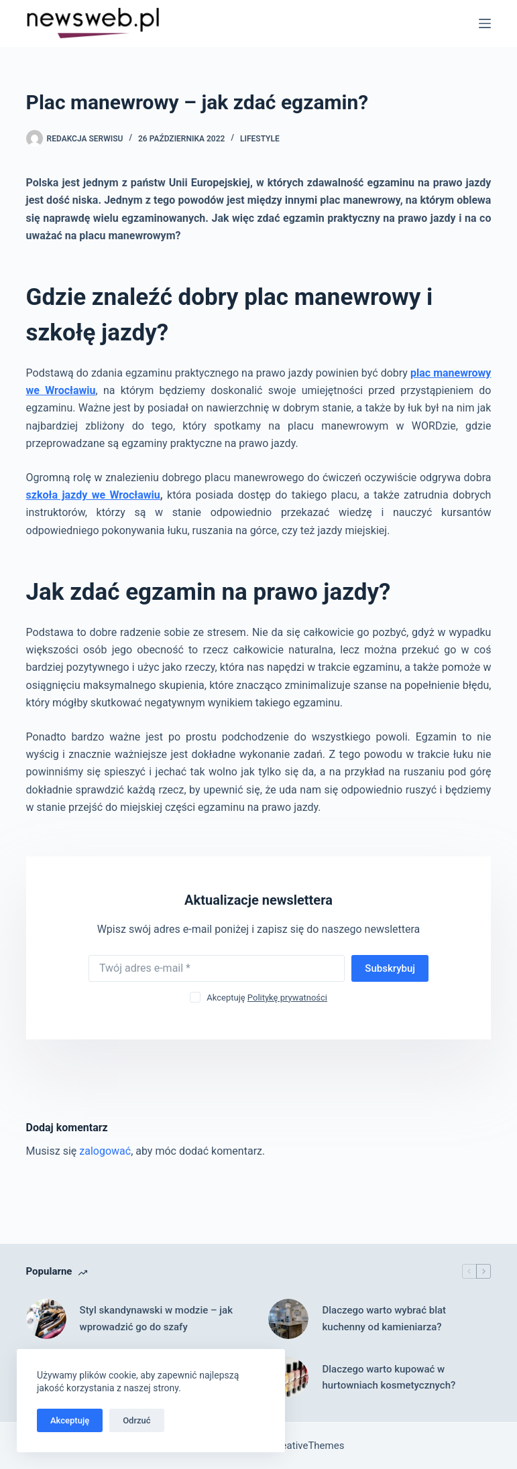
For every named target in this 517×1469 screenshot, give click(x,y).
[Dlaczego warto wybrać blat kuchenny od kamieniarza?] (288, 1319)
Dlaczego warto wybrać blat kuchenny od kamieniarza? (384, 1318)
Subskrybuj (390, 968)
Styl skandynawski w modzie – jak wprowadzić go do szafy (156, 1318)
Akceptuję (69, 1420)
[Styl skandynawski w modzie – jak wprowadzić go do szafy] (46, 1319)
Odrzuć (136, 1420)
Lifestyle (260, 138)
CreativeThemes (308, 1446)
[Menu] (485, 23)
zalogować (105, 1151)
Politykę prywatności (287, 998)
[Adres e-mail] (217, 968)
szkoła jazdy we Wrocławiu (93, 495)
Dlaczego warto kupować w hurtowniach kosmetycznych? (388, 1377)
